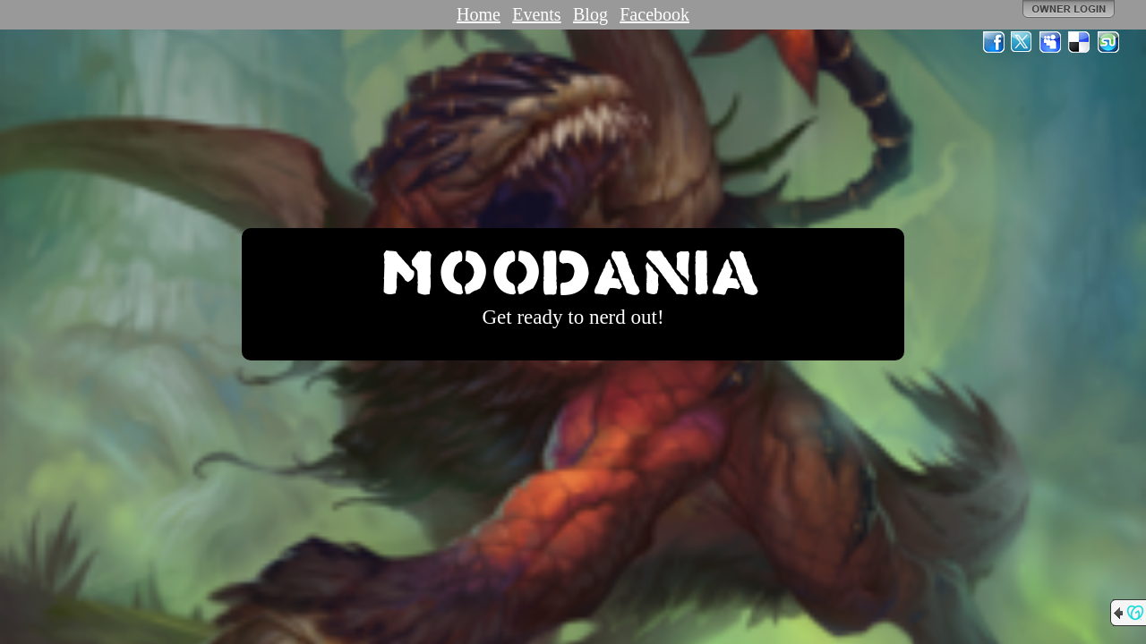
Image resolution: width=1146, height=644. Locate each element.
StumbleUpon (1108, 42)
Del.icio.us (1079, 42)
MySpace (1051, 42)
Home (478, 14)
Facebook (654, 14)
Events (536, 14)
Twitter (1022, 42)
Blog (590, 14)
